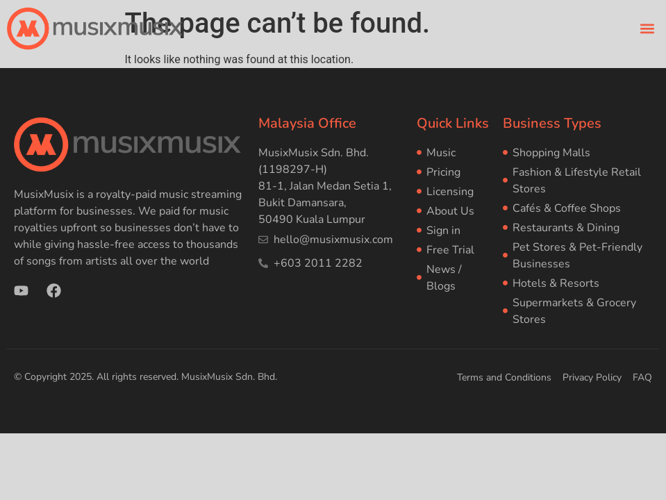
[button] (647, 28)
